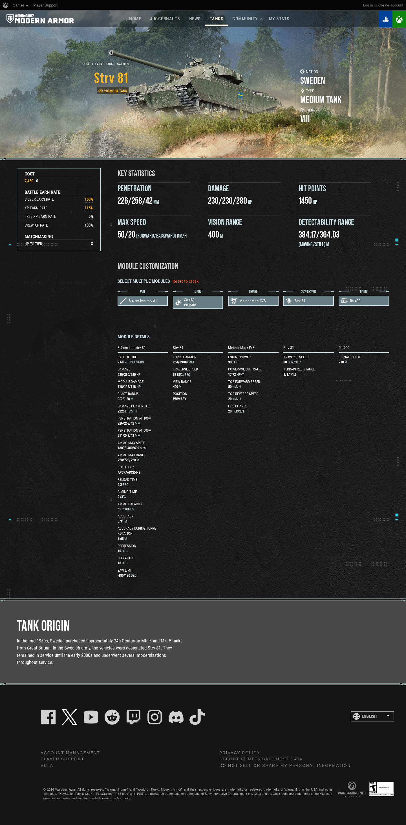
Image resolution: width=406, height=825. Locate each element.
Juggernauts (165, 18)
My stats (279, 18)
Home (135, 18)
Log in (368, 5)
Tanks (217, 18)
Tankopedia (104, 64)
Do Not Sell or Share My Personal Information (285, 765)
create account (390, 5)
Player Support (62, 759)
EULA (47, 765)
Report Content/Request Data (261, 759)
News (195, 18)
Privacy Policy (239, 753)
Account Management (70, 753)
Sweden (123, 64)
